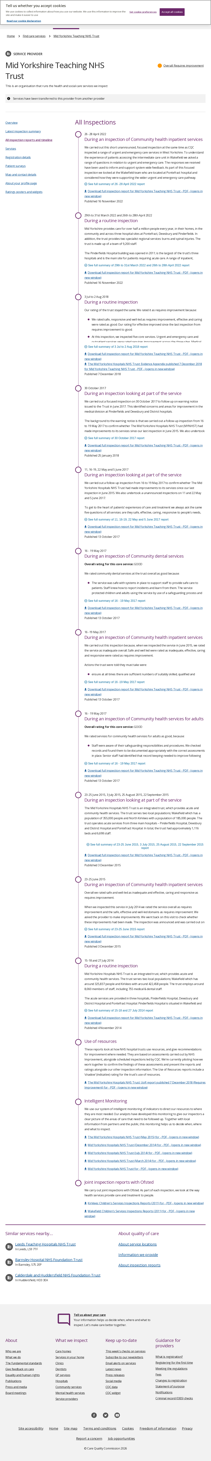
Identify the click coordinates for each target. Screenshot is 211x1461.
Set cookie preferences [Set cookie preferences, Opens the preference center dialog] (143, 7)
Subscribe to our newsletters (124, 1357)
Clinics (60, 1363)
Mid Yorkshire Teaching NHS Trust (76, 36)
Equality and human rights (22, 1375)
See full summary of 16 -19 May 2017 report (114, 682)
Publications (121, 22)
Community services (69, 1387)
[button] (181, 65)
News (95, 22)
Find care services (66, 22)
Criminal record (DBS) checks (174, 1398)
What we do (13, 1357)
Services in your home (70, 1357)
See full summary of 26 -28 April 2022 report (114, 184)
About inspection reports (139, 1265)
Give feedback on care (19, 1369)
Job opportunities (121, 1438)
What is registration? (169, 1357)
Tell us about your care (90, 1315)
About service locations (137, 1244)
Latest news (113, 1369)
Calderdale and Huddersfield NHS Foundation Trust (58, 1275)
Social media (114, 1381)
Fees (158, 1375)
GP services (63, 1375)
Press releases (115, 1375)
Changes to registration (171, 1380)
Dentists (61, 1369)
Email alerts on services (121, 1363)
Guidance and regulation (159, 22)
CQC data (112, 1387)
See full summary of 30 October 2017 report (114, 438)
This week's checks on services (126, 1351)
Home (11, 22)
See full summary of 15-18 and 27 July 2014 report (118, 1010)
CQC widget (113, 1393)
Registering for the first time (174, 1363)
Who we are (13, 1351)
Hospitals (62, 1381)
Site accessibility (30, 1428)
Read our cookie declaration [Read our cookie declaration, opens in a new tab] (24, 16)
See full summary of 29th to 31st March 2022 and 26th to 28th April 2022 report (136, 265)
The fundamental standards (23, 1363)
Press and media (16, 1387)
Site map (70, 1428)
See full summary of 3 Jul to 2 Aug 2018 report (116, 346)
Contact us (197, 22)
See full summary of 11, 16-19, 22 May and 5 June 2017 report (126, 519)
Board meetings (15, 1393)
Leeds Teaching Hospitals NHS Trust (45, 1244)
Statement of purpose (169, 1386)
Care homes (63, 1351)
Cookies (128, 1428)
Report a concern (89, 1438)
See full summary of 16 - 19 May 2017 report (114, 600)
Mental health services (70, 1393)
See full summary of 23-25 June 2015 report (114, 929)
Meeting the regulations (171, 1369)
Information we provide (138, 1254)
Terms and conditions (99, 1428)
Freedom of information (158, 1428)
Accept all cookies (172, 7)
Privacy (187, 1428)
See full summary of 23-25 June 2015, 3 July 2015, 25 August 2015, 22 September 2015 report (145, 846)
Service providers (67, 1399)
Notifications (163, 1392)
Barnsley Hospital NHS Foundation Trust (49, 1259)
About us (34, 22)
